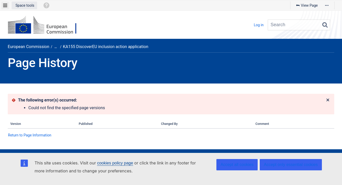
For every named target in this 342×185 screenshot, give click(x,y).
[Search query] (299, 25)
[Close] (327, 100)
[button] (24, 5)
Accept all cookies (237, 164)
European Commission (28, 46)
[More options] (327, 5)
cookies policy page (115, 163)
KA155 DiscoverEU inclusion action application (105, 46)
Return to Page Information (29, 135)
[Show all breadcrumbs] (56, 47)
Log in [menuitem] (259, 25)
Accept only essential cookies (291, 164)
